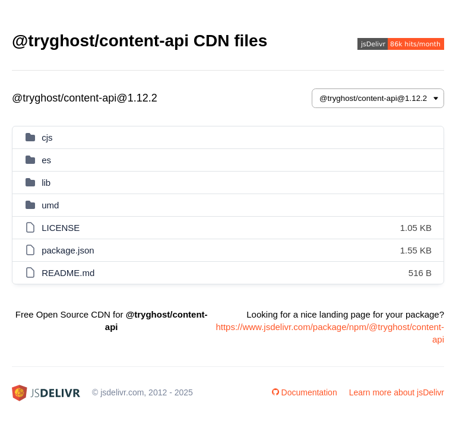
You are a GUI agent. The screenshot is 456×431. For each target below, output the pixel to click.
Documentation (304, 392)
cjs (47, 137)
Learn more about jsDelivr (396, 392)
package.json (68, 250)
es (46, 160)
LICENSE (61, 228)
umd (50, 205)
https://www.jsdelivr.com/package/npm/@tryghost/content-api (330, 333)
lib (46, 183)
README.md (68, 273)
